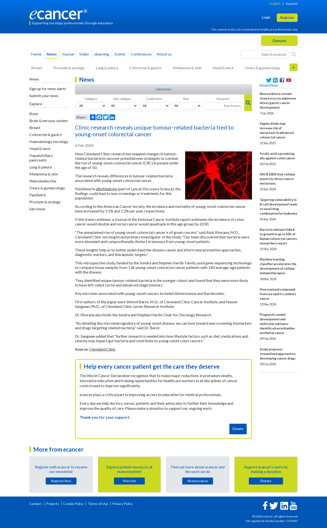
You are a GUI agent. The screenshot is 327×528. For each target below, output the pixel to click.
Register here (61, 481)
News (52, 54)
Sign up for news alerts (47, 88)
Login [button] (266, 17)
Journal (68, 54)
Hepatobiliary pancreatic (41, 157)
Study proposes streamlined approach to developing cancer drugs (278, 353)
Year (186, 99)
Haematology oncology (48, 141)
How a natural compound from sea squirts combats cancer (278, 293)
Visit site (129, 481)
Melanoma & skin (187, 67)
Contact (36, 504)
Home (36, 54)
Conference (154, 99)
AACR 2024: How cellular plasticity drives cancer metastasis (277, 178)
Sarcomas (37, 208)
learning (101, 54)
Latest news (163, 89)
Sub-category (122, 99)
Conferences (141, 54)
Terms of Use (98, 504)
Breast (36, 67)
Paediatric (37, 195)
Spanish (292, 3)
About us (164, 54)
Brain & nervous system (48, 120)
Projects (53, 504)
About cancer (197, 481)
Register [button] (287, 17)
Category (90, 99)
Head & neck (223, 67)
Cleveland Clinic (102, 349)
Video (84, 54)
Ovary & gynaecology (262, 67)
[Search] (294, 54)
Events (120, 54)
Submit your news (43, 95)
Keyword (223, 99)
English (275, 3)
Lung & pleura (107, 67)
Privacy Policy (122, 504)
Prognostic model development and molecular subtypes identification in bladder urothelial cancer (277, 324)
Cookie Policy (73, 504)
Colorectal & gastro (145, 67)
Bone (33, 113)
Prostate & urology (69, 67)
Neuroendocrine (42, 181)
